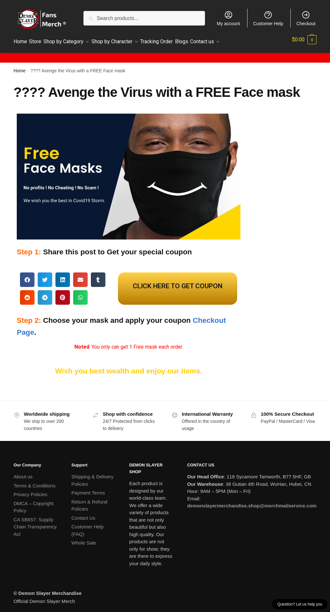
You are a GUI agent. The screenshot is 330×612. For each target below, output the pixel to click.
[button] (27, 276)
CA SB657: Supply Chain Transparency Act (35, 523)
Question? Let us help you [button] (299, 604)
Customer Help (268, 18)
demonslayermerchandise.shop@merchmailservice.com (251, 502)
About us (23, 473)
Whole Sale (83, 539)
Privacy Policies (30, 491)
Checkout (305, 18)
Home (19, 67)
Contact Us (83, 514)
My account (228, 18)
